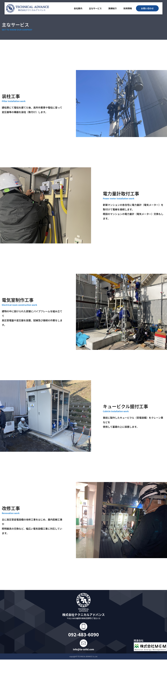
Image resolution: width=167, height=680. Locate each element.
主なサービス (95, 8)
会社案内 (78, 8)
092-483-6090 (83, 634)
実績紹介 (112, 8)
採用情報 (127, 8)
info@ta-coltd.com (83, 649)
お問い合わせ (147, 8)
